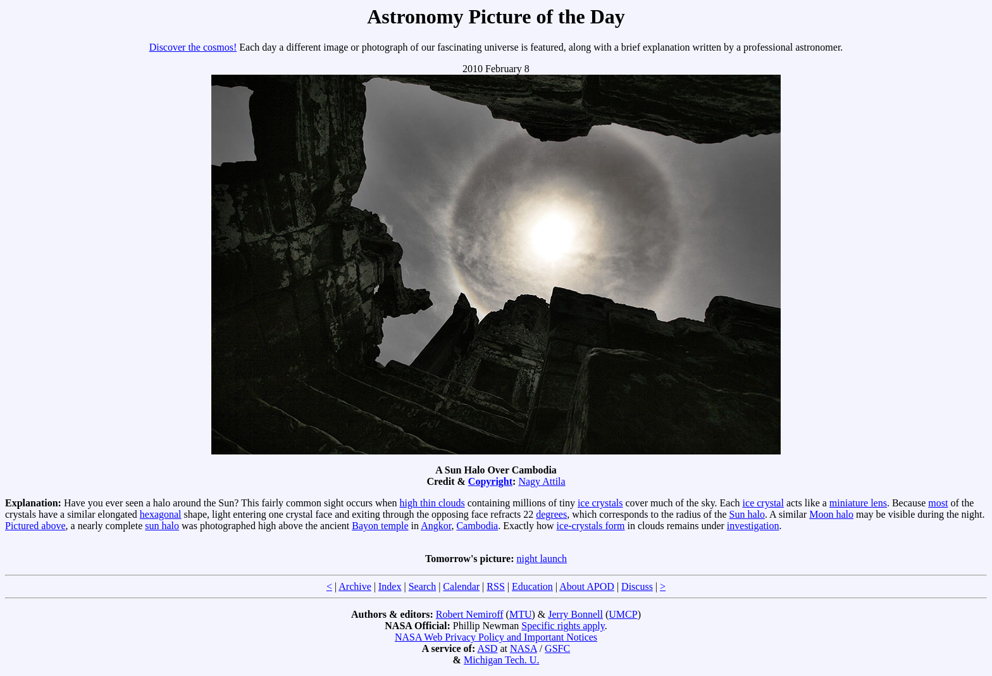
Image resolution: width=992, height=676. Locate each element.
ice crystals (600, 503)
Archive (354, 586)
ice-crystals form (591, 525)
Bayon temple (380, 525)
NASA (523, 648)
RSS (495, 586)
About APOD (586, 586)
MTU (520, 614)
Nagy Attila (541, 481)
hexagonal (161, 514)
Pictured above (35, 525)
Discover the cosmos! (193, 47)
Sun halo (747, 514)
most (938, 503)
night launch (542, 558)
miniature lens (858, 503)
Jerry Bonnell (575, 614)
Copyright (490, 481)
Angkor (436, 525)
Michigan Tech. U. (501, 659)
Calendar (461, 586)
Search (423, 586)
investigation (753, 525)
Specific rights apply (562, 625)
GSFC (557, 648)
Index (389, 586)
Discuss (637, 586)
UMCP (623, 614)
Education (532, 586)
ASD (487, 648)
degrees (551, 514)
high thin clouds (432, 503)
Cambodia (477, 525)
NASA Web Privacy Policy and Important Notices (496, 637)
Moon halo (831, 514)
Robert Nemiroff (470, 614)
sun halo (162, 525)
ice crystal (763, 503)
